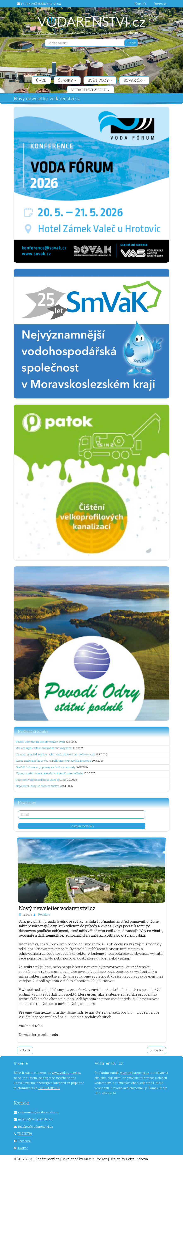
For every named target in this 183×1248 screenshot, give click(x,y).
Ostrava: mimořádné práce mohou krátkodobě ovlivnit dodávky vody (55, 754)
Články (67, 80)
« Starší (25, 1050)
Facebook (24, 1141)
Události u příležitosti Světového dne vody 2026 (44, 748)
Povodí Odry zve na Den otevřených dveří (41, 742)
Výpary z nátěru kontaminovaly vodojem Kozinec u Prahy (49, 773)
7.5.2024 (27, 914)
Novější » (156, 1050)
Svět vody (100, 80)
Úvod (41, 80)
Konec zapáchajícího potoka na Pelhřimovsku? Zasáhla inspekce (53, 760)
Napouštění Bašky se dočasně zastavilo (39, 786)
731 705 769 (24, 1134)
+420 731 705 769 (49, 1088)
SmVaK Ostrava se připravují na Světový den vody (46, 767)
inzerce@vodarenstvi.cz (52, 1083)
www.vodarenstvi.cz (66, 1073)
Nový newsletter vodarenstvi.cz (57, 908)
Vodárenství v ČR (90, 89)
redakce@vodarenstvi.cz (41, 3)
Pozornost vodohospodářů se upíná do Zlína (41, 780)
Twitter (23, 1148)
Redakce (44, 914)
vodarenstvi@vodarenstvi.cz (38, 1112)
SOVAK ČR (134, 80)
